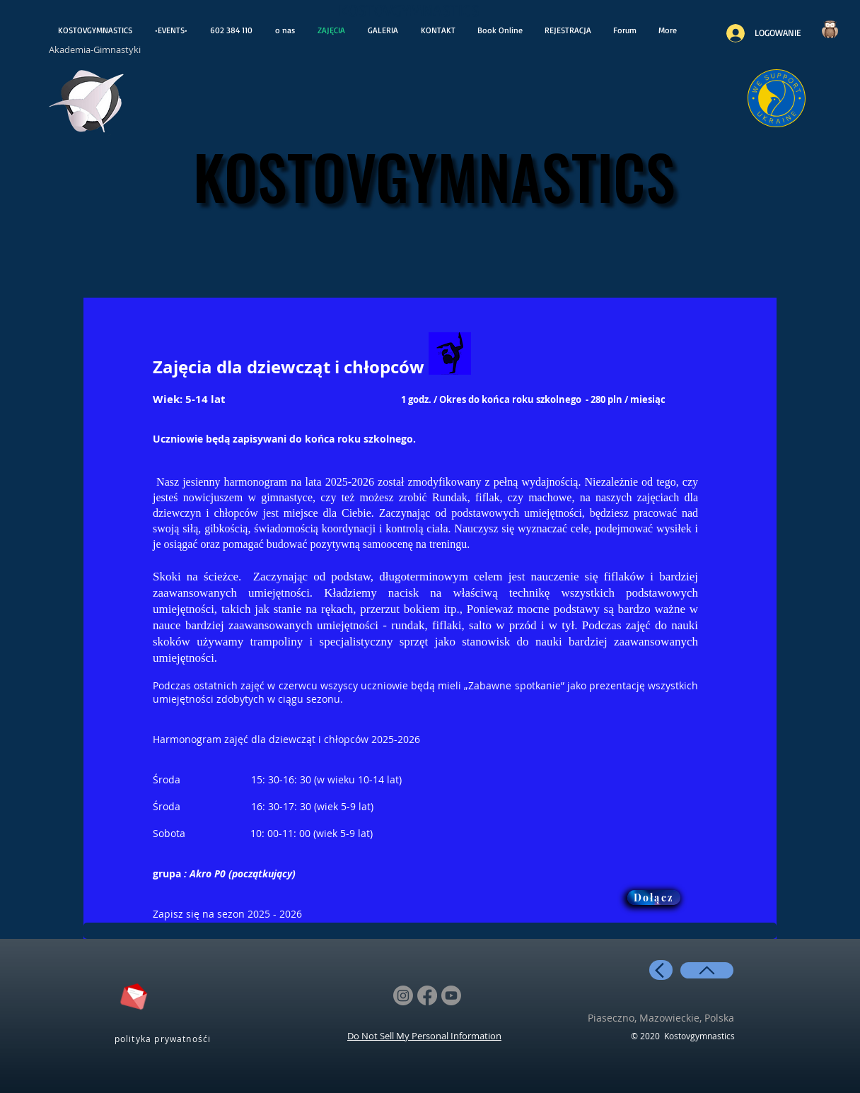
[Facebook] (427, 995)
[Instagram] (403, 995)
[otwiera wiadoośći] (87, 105)
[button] (567, 30)
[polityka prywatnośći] (164, 1038)
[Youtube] (451, 995)
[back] (661, 970)
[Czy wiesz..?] (829, 29)
